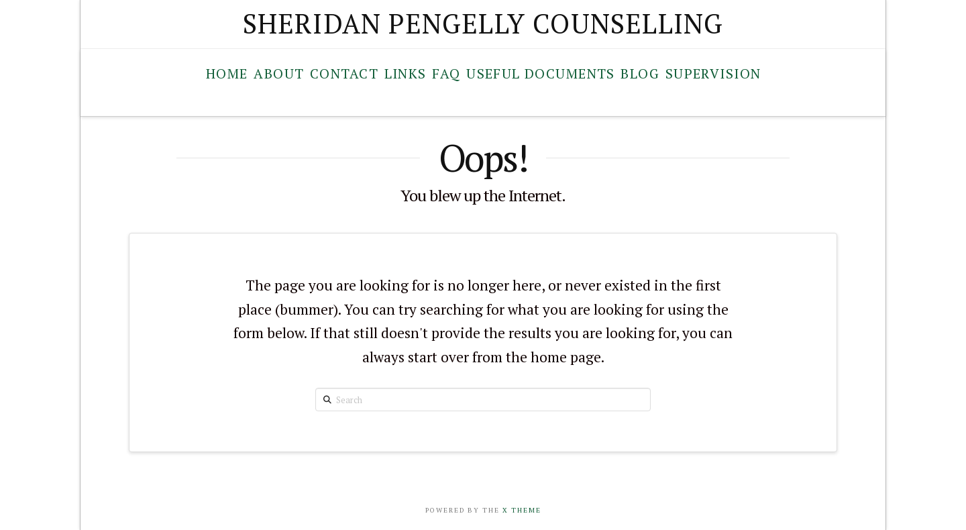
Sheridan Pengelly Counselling (483, 23)
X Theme (521, 510)
